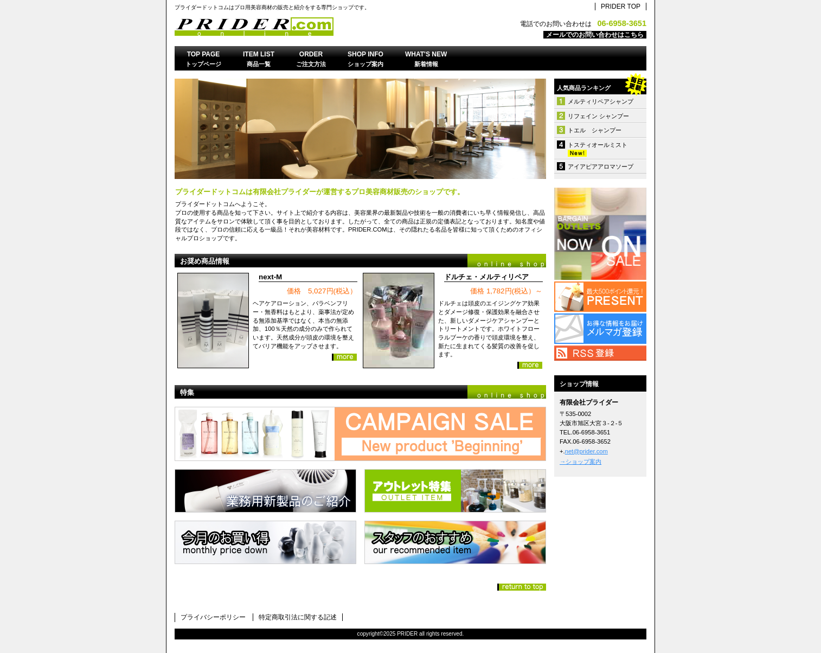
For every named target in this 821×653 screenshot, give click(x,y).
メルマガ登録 (600, 328)
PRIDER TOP (620, 6)
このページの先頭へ (521, 587)
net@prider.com (586, 451)
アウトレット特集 (455, 491)
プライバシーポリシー (213, 617)
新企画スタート (360, 434)
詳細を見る (344, 357)
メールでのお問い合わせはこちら (595, 35)
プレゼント (600, 296)
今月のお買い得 (265, 542)
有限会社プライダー (310, 26)
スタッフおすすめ (455, 542)
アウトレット (600, 234)
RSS (600, 353)
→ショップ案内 (580, 461)
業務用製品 (265, 491)
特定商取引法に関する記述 (298, 617)
